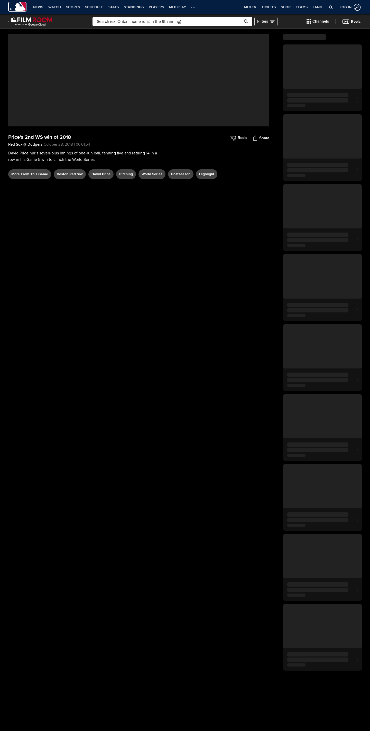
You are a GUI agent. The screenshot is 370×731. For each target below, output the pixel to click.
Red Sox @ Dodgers (25, 199)
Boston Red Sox (70, 228)
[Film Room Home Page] (30, 21)
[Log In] (349, 7)
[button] (331, 7)
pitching (126, 228)
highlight (206, 228)
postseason (180, 228)
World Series (152, 228)
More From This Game (29, 228)
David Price (100, 228)
